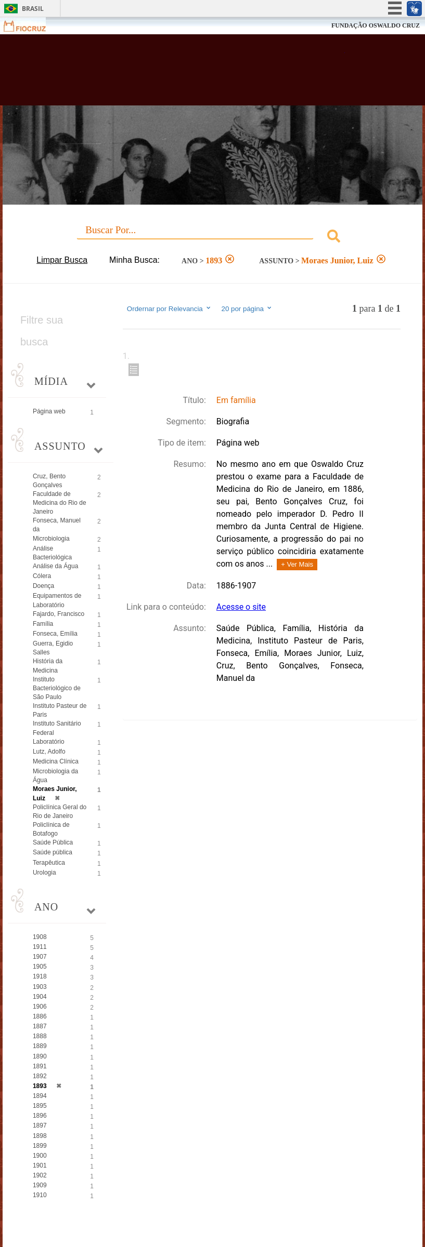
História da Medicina (47, 666)
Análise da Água (55, 566)
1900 (40, 1155)
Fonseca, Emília (55, 633)
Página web (49, 411)
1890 (40, 1056)
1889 (40, 1046)
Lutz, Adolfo (49, 751)
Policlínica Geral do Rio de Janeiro (59, 811)
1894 (40, 1095)
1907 (40, 956)
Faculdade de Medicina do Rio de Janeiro (59, 502)
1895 (40, 1105)
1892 (40, 1076)
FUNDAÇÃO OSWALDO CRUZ (375, 25)
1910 (40, 1195)
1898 (40, 1135)
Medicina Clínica (56, 761)
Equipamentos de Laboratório (57, 600)
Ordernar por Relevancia (169, 308)
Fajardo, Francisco (58, 614)
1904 (40, 996)
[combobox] (212, 237)
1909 (40, 1185)
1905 (40, 966)
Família (43, 623)
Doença (43, 585)
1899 (40, 1145)
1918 (40, 976)
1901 (40, 1165)
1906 (40, 1006)
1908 (40, 937)
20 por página (247, 308)
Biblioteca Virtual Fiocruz (185, 74)
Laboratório (49, 741)
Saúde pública (52, 852)
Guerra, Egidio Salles (53, 648)
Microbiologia (51, 538)
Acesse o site (241, 607)
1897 (40, 1125)
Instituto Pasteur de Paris (59, 710)
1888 (40, 1036)
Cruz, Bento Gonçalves (49, 481)
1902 (40, 1175)
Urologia (44, 872)
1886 (40, 1016)
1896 (40, 1115)
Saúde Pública (53, 842)
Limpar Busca (61, 260)
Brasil (33, 8)
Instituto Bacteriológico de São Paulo (57, 688)
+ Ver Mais (297, 564)
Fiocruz (31, 25)
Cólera (42, 576)
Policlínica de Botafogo (51, 829)
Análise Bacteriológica (52, 553)
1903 (40, 986)
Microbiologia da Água (55, 776)
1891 (40, 1066)
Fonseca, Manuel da (57, 525)
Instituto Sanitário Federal (57, 728)
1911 (40, 946)
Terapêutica (49, 862)
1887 (40, 1026)
